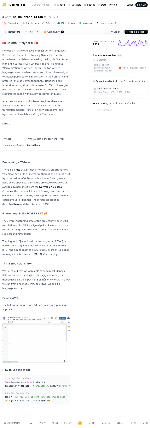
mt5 (18, 169)
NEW (119, 55)
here (17, 204)
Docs (102, 4)
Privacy (42, 422)
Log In (130, 4)
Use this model (136, 31)
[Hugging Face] (80, 423)
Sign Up (141, 4)
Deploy (116, 31)
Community (54, 31)
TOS (30, 422)
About (55, 422)
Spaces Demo (33, 144)
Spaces (89, 4)
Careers (67, 422)
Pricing (113, 4)
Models (59, 4)
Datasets (74, 4)
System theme (12, 422)
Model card (12, 31)
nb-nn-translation (28, 17)
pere (8, 17)
